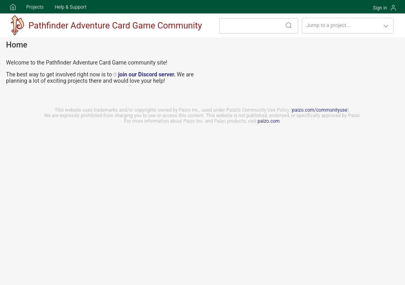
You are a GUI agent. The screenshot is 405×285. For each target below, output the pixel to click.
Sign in (380, 8)
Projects (35, 7)
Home (12, 7)
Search (288, 25)
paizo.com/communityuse (320, 110)
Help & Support (70, 7)
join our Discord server (146, 74)
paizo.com (268, 121)
